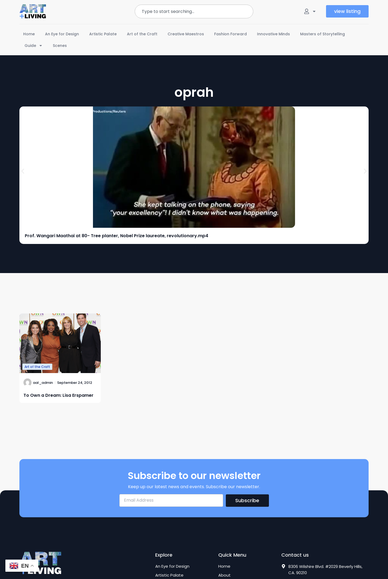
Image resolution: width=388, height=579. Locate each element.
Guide (34, 45)
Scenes (60, 45)
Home (29, 34)
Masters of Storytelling (322, 34)
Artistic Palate (103, 34)
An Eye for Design (62, 34)
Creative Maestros (186, 34)
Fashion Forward (230, 34)
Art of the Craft (142, 34)
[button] (22, 171)
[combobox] (194, 11)
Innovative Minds (273, 34)
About (224, 575)
